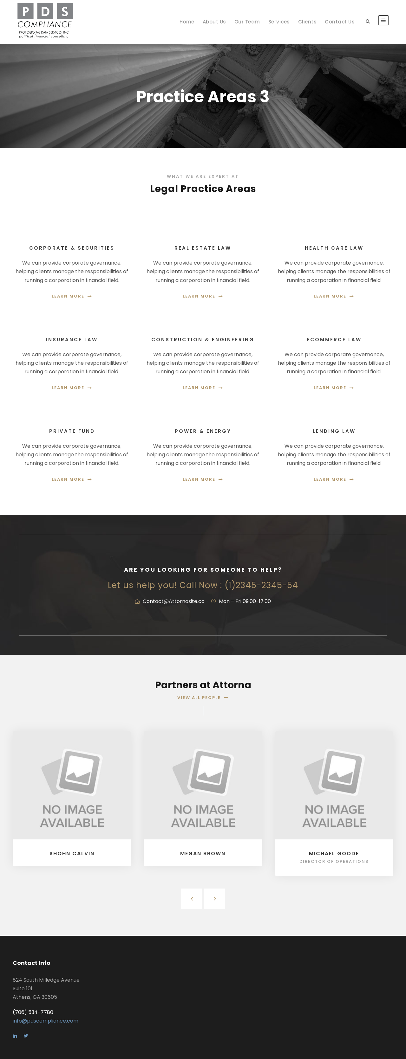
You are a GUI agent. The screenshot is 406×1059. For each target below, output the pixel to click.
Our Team (247, 21)
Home (187, 21)
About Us (214, 21)
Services (279, 21)
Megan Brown (203, 853)
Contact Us (340, 21)
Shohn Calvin (72, 853)
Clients (307, 21)
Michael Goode (334, 853)
